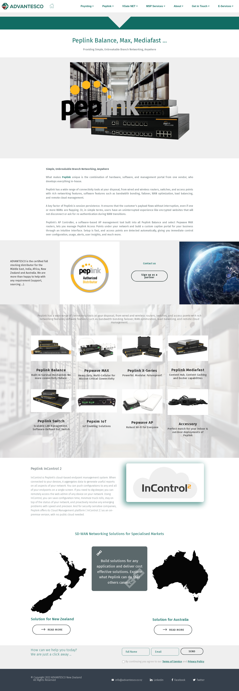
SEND (192, 655)
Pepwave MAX (96, 377)
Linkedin (157, 683)
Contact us (149, 265)
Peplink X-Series (142, 377)
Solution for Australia (170, 630)
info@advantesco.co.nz (128, 683)
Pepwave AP (142, 429)
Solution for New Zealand (52, 623)
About (177, 6)
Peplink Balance (51, 377)
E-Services (224, 6)
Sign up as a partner (149, 283)
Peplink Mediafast (187, 377)
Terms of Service (172, 664)
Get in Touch (199, 6)
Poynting (86, 6)
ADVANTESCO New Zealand (66, 680)
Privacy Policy (196, 664)
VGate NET (128, 6)
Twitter (199, 683)
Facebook (179, 683)
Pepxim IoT (97, 428)
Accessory (188, 431)
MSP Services (154, 6)
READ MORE (51, 636)
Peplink (107, 6)
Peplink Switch (51, 428)
